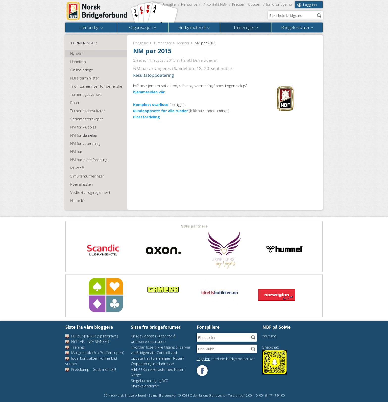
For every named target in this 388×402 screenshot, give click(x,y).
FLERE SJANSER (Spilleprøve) (91, 335)
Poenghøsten (81, 184)
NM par (76, 151)
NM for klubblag (83, 127)
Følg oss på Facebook (202, 370)
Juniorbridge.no (279, 4)
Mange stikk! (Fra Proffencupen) (94, 352)
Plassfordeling (146, 116)
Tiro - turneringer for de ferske (96, 86)
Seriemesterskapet (86, 118)
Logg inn (310, 4)
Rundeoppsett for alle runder (160, 110)
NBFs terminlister (84, 77)
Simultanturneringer (87, 176)
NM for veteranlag (85, 143)
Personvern (191, 4)
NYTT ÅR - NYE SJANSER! (87, 341)
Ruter (75, 102)
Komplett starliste (150, 104)
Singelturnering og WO (150, 380)
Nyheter (183, 43)
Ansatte (169, 4)
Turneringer (162, 43)
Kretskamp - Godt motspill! (90, 369)
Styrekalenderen (145, 385)
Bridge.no (140, 43)
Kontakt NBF (217, 4)
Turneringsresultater (87, 110)
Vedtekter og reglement (90, 192)
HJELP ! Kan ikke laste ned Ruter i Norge (158, 372)
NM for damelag (83, 135)
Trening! (74, 347)
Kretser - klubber (246, 4)
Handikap (78, 61)
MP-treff (77, 167)
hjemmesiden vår (149, 91)
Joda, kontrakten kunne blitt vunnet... (91, 361)
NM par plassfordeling (88, 159)
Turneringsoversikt (86, 94)
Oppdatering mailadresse (152, 363)
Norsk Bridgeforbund (97, 11)
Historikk (77, 200)
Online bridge (81, 69)
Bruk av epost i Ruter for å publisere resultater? (153, 338)
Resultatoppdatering (153, 75)
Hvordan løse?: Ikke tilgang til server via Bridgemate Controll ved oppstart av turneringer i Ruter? (161, 353)
